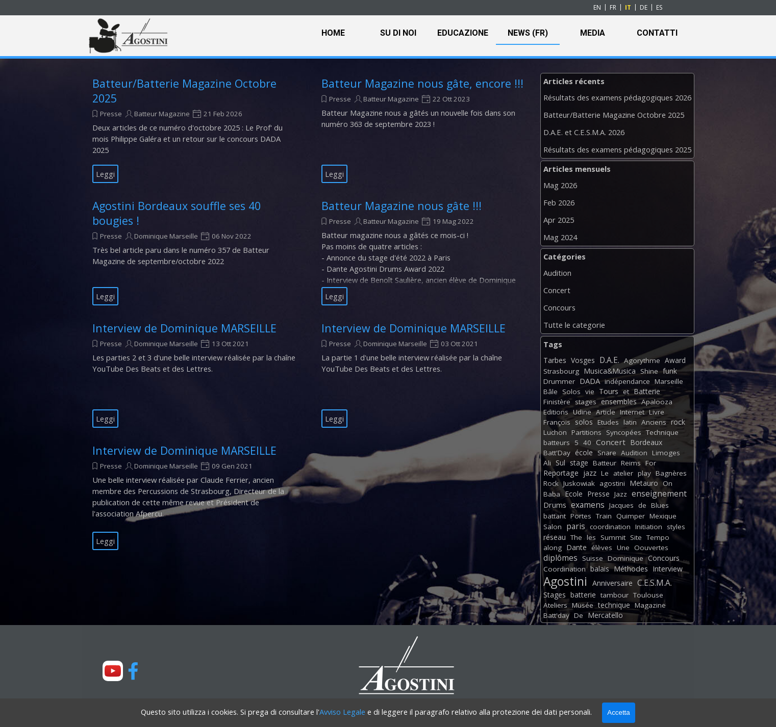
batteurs (556, 442)
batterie (583, 595)
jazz (589, 473)
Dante (576, 547)
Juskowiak (579, 483)
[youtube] (113, 671)
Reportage (561, 473)
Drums (554, 505)
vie (589, 391)
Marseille (669, 381)
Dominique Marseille (166, 236)
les (591, 537)
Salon (552, 526)
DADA (590, 381)
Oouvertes (651, 547)
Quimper (630, 516)
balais (599, 569)
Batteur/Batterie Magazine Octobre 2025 (613, 115)
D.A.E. (609, 360)
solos (584, 422)
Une (623, 547)
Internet (632, 412)
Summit (612, 537)
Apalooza (656, 401)
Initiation (648, 526)
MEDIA (592, 33)
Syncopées (623, 432)
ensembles (619, 401)
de (642, 505)
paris (575, 526)
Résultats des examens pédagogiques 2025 (617, 149)
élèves (601, 547)
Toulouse (648, 595)
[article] (194, 129)
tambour (614, 595)
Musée (582, 605)
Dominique (625, 558)
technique (614, 605)
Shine (649, 371)
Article (605, 412)
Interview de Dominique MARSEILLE (184, 328)
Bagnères (671, 473)
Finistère (556, 401)
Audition (557, 273)
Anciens (653, 422)
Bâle (550, 391)
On (667, 483)
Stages (554, 595)
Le (605, 473)
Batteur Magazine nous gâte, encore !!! (422, 83)
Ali (547, 463)
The (576, 537)
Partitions (586, 432)
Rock (551, 483)
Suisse (592, 558)
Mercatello (605, 615)
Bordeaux (646, 442)
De (578, 615)
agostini (612, 483)
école (584, 452)
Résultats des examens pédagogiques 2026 (617, 97)
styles (676, 526)
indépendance (627, 381)
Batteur (604, 463)
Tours (608, 391)
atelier (623, 473)
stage (579, 463)
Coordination (564, 569)
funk (670, 371)
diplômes (560, 557)
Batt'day (556, 615)
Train (604, 516)
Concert (556, 290)
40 (587, 442)
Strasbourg (561, 371)
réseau (554, 537)
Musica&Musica (610, 371)
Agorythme (642, 360)
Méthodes (631, 569)
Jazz (620, 494)
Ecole (574, 494)
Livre (656, 412)
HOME (333, 33)
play (644, 473)
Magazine (650, 605)
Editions (555, 412)
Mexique (663, 516)
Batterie (647, 391)
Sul (560, 463)
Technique (662, 432)
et (626, 391)
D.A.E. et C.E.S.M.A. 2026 (583, 132)
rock (678, 422)
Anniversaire (612, 583)
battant (554, 516)
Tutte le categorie (574, 325)
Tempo (657, 537)
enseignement (659, 493)
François (556, 422)
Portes (580, 516)
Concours (559, 307)
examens (588, 504)
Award (675, 360)
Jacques (621, 505)
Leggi (105, 174)
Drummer (559, 381)
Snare (606, 452)
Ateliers (555, 605)
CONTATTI (657, 33)
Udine (582, 412)
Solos (571, 391)
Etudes (608, 422)
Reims (631, 463)
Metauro (644, 483)
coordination (610, 526)
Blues (660, 505)
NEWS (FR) (528, 33)
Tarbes (554, 360)
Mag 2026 (560, 185)
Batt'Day (556, 452)
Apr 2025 (558, 220)
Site (636, 537)
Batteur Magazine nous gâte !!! (401, 205)
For (650, 463)
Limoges (666, 452)
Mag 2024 (560, 237)
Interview (668, 569)
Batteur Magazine (162, 113)
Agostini (565, 581)
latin (630, 422)
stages (585, 401)
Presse (111, 113)
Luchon (555, 432)
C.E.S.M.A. (654, 582)
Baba (551, 494)
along (552, 547)
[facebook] (133, 671)
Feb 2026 (558, 202)
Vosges (583, 360)
